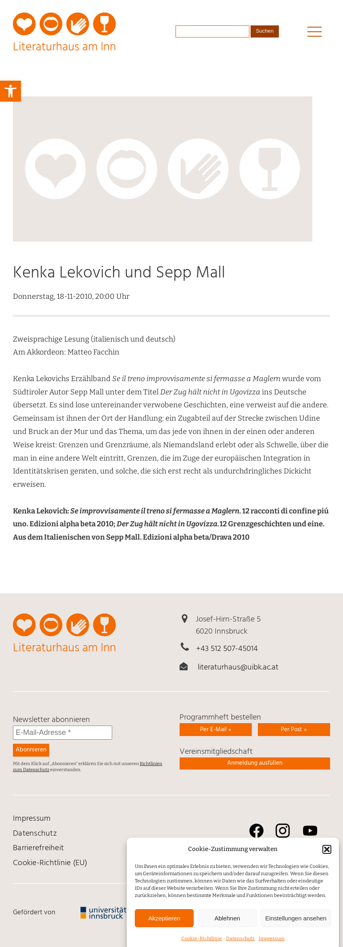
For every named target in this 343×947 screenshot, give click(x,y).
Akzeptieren (164, 925)
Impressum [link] (31, 818)
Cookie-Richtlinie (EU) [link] (50, 863)
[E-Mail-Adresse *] (62, 733)
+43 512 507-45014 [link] (227, 648)
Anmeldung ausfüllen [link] (254, 763)
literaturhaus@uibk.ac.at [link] (238, 667)
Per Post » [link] (294, 729)
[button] (327, 857)
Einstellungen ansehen (295, 925)
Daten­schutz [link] (35, 833)
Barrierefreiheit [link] (38, 848)
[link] (10, 91)
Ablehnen (227, 925)
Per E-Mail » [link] (215, 729)
